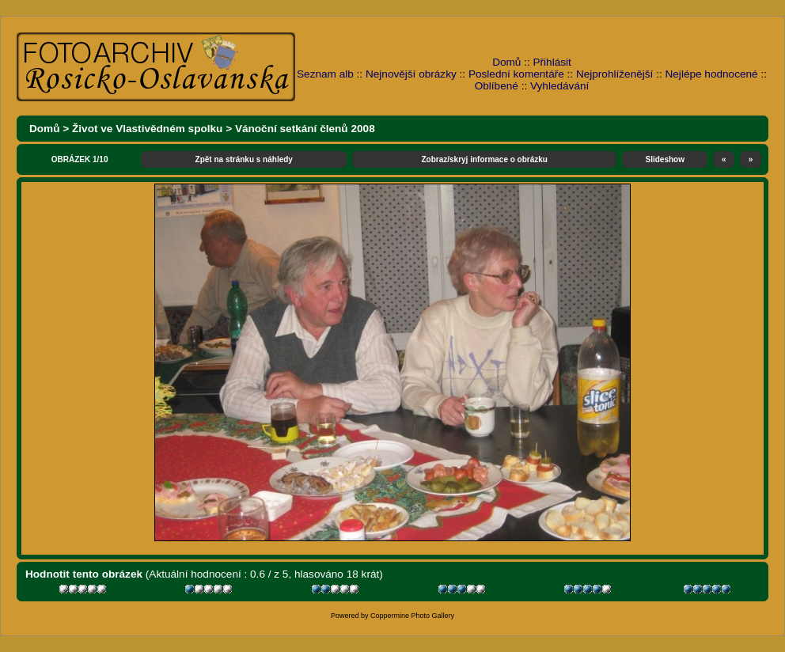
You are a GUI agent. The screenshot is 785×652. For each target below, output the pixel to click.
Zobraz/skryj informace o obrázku (484, 159)
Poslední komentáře (516, 74)
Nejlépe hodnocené (711, 74)
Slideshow (665, 159)
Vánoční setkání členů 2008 (305, 129)
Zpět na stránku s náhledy (244, 159)
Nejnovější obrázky (411, 74)
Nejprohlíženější (614, 74)
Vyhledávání (559, 86)
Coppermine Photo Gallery (412, 616)
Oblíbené (496, 86)
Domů (506, 62)
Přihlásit (552, 62)
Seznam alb (325, 74)
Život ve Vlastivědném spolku (147, 129)
